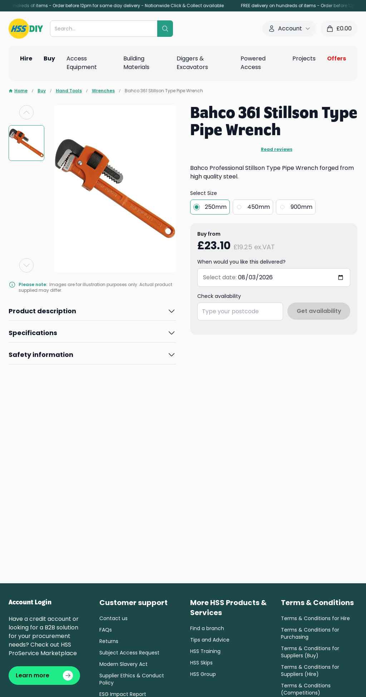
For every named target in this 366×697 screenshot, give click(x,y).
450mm (258, 207)
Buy (42, 91)
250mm (216, 207)
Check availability (219, 296)
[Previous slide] (26, 112)
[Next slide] (26, 265)
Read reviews (276, 149)
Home (18, 91)
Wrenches (103, 91)
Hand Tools (69, 91)
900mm (301, 207)
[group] (26, 143)
